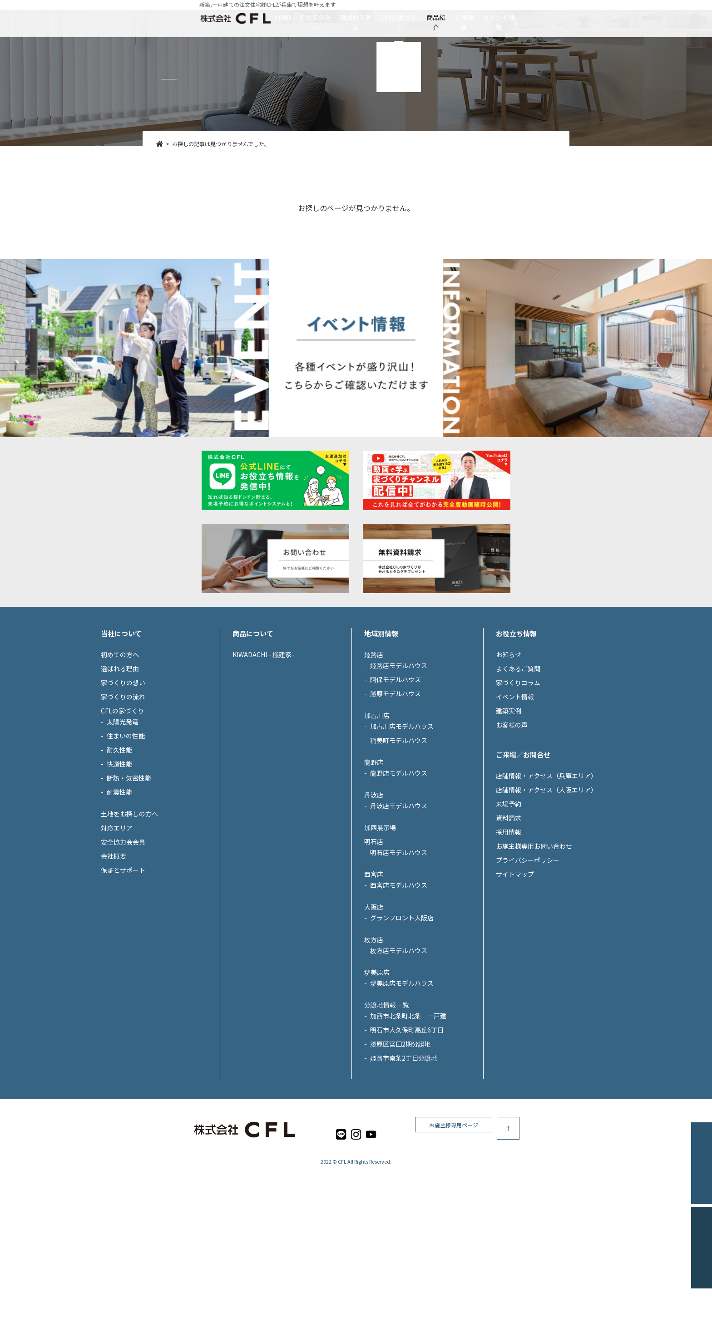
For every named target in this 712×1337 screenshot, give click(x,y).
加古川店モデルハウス (402, 809)
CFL (342, 1245)
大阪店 (373, 989)
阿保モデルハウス (395, 762)
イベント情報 (581, 17)
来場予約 (508, 886)
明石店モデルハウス (398, 935)
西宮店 (373, 957)
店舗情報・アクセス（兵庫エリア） (546, 858)
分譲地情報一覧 (386, 1087)
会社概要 (113, 939)
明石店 (373, 924)
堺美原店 (377, 1055)
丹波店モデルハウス (398, 888)
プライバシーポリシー (527, 943)
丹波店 (373, 877)
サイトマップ (515, 957)
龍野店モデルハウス (398, 855)
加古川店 (377, 798)
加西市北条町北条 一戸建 (408, 1098)
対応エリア (117, 910)
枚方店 (373, 1022)
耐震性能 (119, 875)
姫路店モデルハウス (398, 748)
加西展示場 (380, 910)
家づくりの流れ (123, 779)
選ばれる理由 (327, 17)
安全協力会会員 (123, 924)
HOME (201, 17)
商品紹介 (463, 17)
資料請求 (508, 900)
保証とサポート (123, 953)
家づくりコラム (518, 765)
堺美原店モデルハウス (402, 1066)
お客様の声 (512, 807)
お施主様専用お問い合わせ (534, 929)
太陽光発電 (122, 804)
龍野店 (373, 845)
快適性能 (119, 846)
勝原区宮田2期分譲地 (400, 1126)
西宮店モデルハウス (398, 968)
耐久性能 (119, 832)
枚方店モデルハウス (398, 1033)
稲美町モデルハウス (398, 823)
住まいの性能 (126, 818)
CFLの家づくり (398, 17)
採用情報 (508, 914)
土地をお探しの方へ (129, 896)
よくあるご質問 (518, 751)
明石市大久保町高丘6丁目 (407, 1112)
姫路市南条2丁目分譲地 (403, 1140)
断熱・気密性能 (129, 860)
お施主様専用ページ (537, 1211)
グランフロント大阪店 (402, 1000)
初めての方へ (259, 17)
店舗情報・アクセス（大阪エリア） (546, 872)
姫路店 (373, 737)
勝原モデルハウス (395, 776)
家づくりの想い (123, 765)
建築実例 (518, 17)
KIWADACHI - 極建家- (263, 737)
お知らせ (508, 737)
